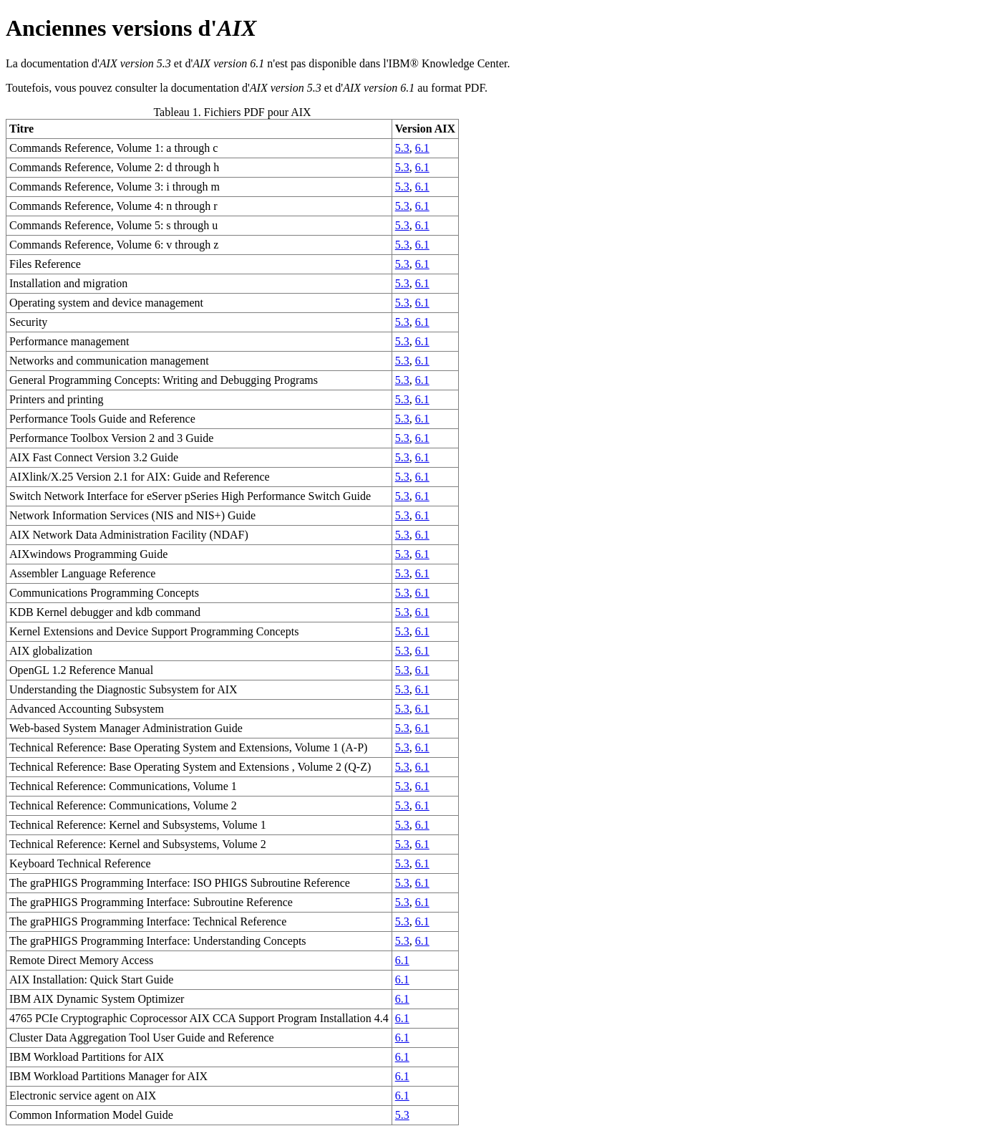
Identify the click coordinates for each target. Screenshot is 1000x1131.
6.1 (422, 148)
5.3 (402, 148)
